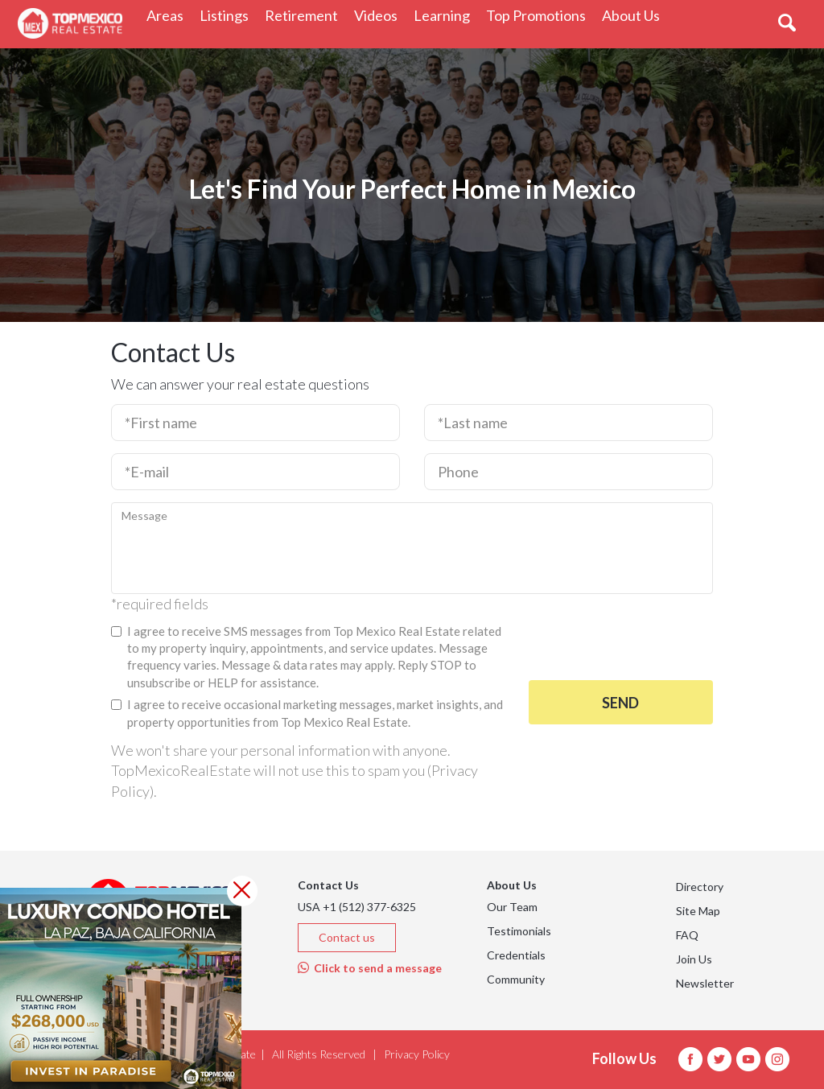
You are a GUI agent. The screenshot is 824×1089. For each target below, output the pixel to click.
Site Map (698, 911)
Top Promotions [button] (540, 15)
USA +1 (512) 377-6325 (357, 907)
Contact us (347, 937)
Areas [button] (169, 15)
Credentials (516, 955)
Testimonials (519, 931)
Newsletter (705, 983)
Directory (699, 886)
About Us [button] (635, 15)
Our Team (512, 907)
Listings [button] (228, 15)
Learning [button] (446, 15)
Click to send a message (370, 968)
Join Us (694, 959)
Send (620, 703)
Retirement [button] (305, 15)
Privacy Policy (417, 1054)
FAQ (687, 935)
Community (516, 979)
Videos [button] (380, 15)
